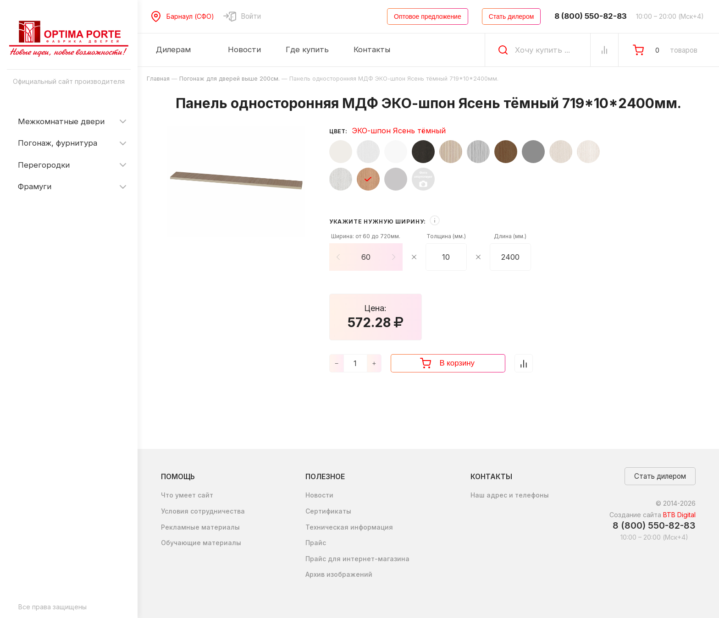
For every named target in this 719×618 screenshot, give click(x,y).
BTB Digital (679, 515)
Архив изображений (338, 574)
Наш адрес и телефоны (509, 495)
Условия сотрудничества (203, 511)
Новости (319, 495)
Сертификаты (328, 511)
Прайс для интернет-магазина (357, 559)
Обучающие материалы (201, 543)
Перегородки (44, 165)
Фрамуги (34, 186)
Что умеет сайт (187, 495)
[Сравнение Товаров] (604, 49)
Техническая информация (349, 527)
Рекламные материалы (200, 527)
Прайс (315, 543)
